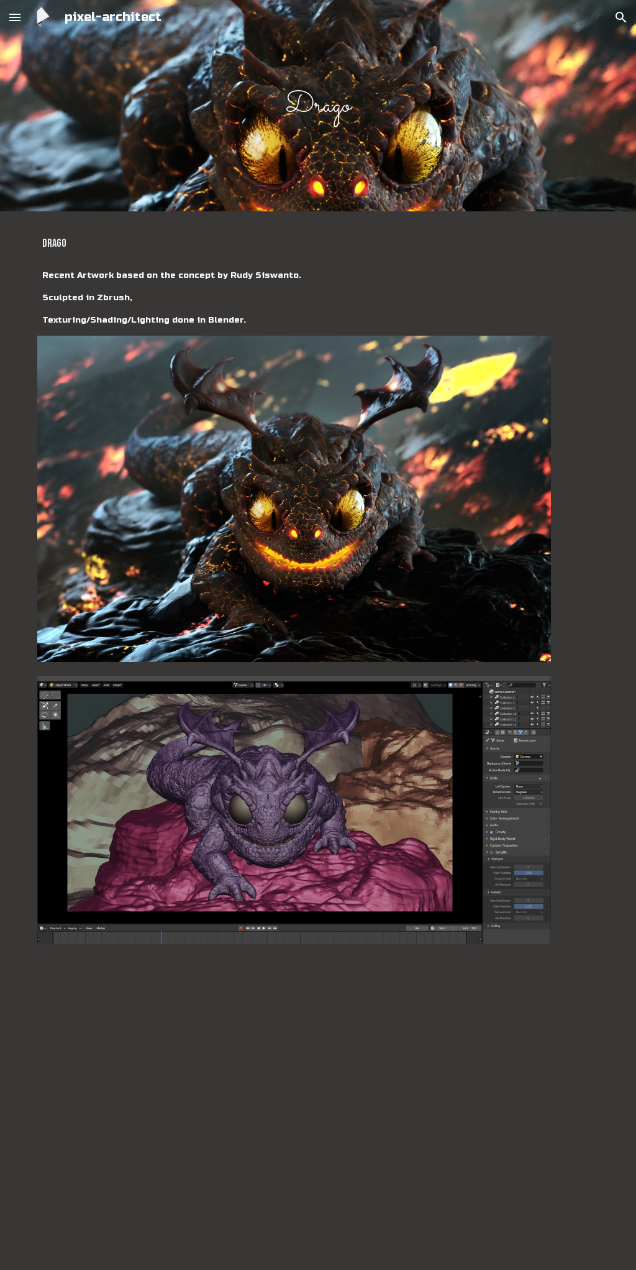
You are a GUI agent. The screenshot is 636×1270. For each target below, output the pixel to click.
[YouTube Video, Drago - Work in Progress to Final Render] (294, 1106)
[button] (15, 17)
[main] (318, 106)
